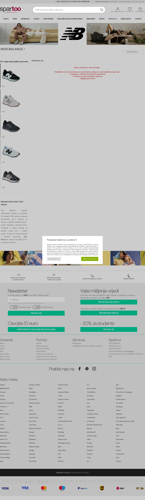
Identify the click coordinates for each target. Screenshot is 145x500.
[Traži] (101, 10)
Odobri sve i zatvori (90, 259)
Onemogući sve (54, 259)
